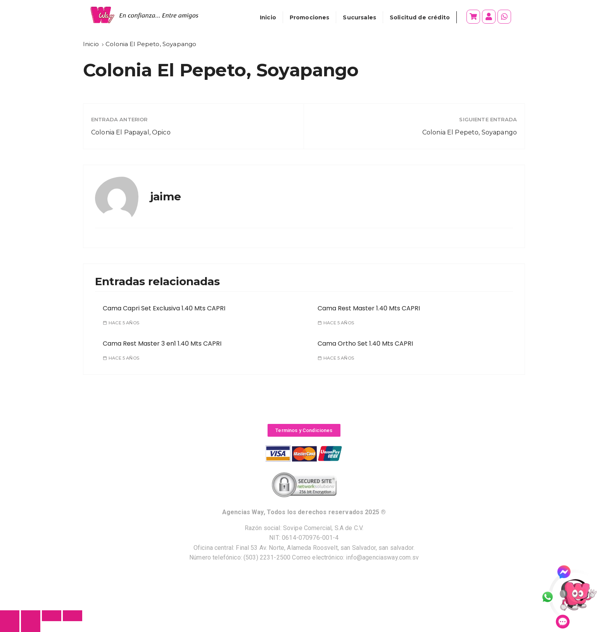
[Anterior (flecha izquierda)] (9, 626)
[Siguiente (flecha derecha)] (30, 626)
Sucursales (359, 17)
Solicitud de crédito (420, 17)
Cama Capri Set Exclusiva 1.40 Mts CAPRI (164, 308)
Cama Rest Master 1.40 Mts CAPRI (369, 308)
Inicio (268, 17)
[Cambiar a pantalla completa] (51, 615)
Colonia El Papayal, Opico (131, 132)
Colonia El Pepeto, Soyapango (469, 132)
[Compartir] (30, 615)
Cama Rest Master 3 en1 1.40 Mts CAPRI (162, 343)
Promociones (310, 17)
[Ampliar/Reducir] (72, 615)
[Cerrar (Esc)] (9, 615)
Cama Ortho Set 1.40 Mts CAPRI (365, 343)
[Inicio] (91, 44)
